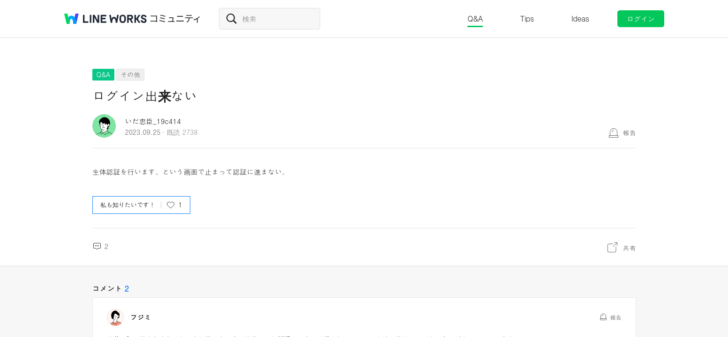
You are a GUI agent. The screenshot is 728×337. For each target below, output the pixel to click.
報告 (629, 132)
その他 (130, 74)
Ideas (580, 18)
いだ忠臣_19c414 (153, 121)
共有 (629, 247)
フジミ (140, 317)
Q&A (475, 18)
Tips (527, 18)
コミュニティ (175, 19)
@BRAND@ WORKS (105, 19)
